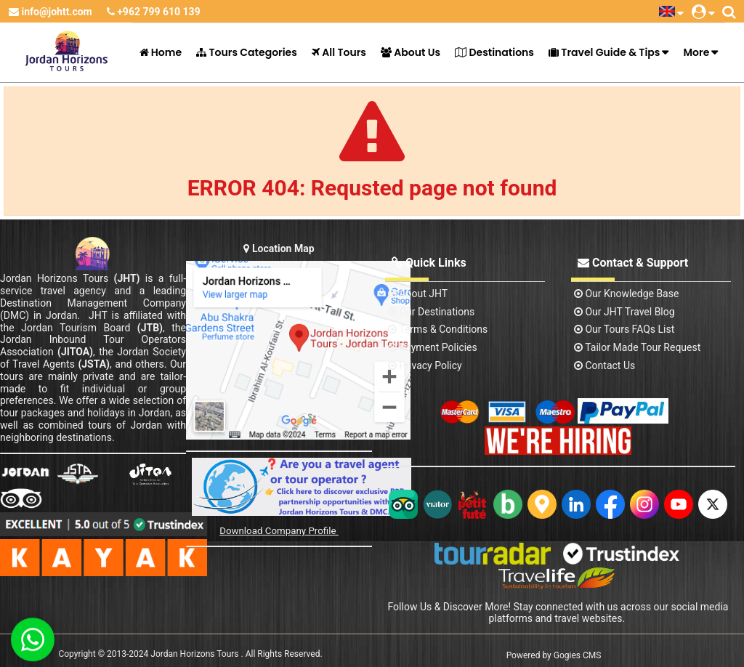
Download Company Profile (279, 530)
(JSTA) (94, 364)
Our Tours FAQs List (624, 329)
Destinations (494, 52)
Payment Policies (432, 347)
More (696, 52)
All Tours (339, 52)
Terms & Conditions (438, 329)
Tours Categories (246, 52)
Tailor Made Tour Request (637, 347)
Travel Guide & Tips (604, 52)
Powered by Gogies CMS (554, 655)
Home (161, 52)
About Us (410, 52)
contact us (604, 365)
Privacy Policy (425, 365)
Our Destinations (431, 312)
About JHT (418, 293)
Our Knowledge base (626, 293)
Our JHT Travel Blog (624, 312)
